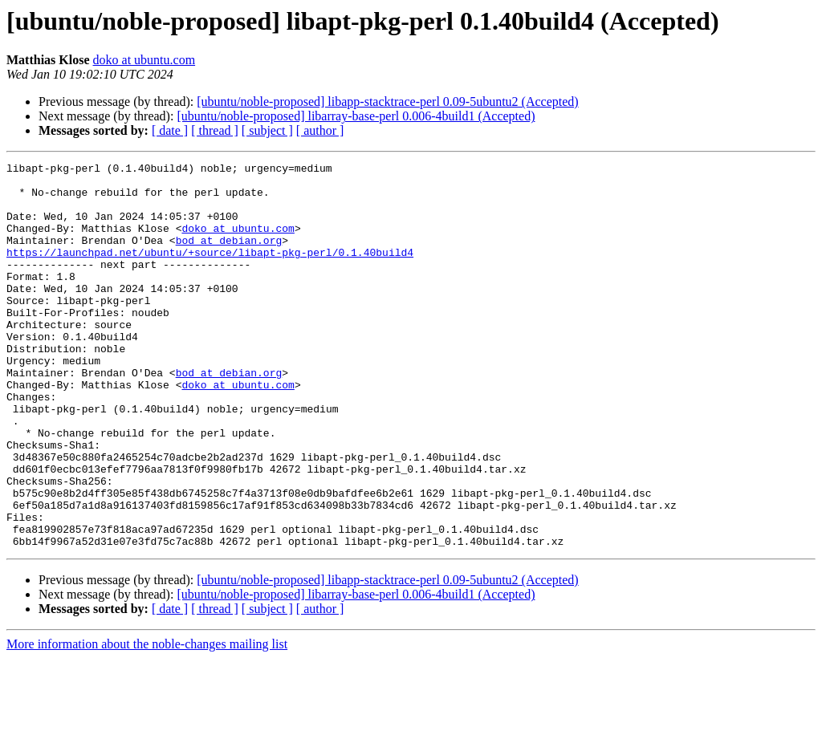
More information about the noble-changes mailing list (146, 721)
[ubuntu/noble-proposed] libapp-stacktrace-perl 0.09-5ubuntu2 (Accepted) (387, 101)
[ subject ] (267, 130)
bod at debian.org (229, 257)
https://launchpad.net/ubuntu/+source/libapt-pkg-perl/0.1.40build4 (209, 271)
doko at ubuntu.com (144, 60)
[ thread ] (214, 130)
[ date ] (170, 130)
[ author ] (320, 130)
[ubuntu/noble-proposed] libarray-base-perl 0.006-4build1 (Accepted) (356, 116)
